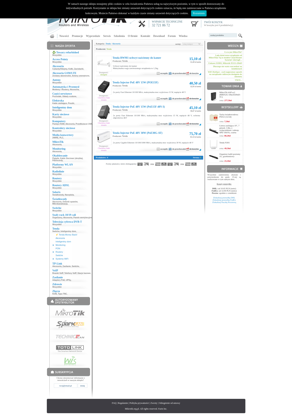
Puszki (71, 103)
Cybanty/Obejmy (59, 69)
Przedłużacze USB (84, 124)
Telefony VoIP (70, 273)
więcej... (238, 80)
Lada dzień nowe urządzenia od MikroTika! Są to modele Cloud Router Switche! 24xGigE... (225, 57)
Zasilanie (66, 266)
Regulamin (123, 403)
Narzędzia (69, 195)
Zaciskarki (79, 69)
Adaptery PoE (58, 280)
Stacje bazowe (83, 273)
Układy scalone (69, 96)
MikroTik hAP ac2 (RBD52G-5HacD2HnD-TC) (230, 94)
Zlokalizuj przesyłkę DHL (224, 197)
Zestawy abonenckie (61, 76)
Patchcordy (57, 160)
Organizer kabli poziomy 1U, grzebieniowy (229, 155)
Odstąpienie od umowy (169, 403)
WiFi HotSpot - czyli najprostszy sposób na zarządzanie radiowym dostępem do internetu (225, 74)
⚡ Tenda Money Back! (66, 235)
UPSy (68, 280)
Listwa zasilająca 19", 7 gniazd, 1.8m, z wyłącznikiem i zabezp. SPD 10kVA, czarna (229, 129)
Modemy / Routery (60, 89)
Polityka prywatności (139, 403)
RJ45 (54, 294)
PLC (61, 138)
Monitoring (60, 245)
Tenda (108, 44)
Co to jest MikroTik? (233, 52)
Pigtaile (55, 158)
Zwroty (154, 403)
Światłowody (58, 195)
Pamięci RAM (58, 124)
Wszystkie (57, 55)
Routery (59, 252)
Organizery (57, 218)
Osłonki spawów (69, 202)
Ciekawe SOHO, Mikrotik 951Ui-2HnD (225, 63)
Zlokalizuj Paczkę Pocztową (224, 202)
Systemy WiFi (62, 259)
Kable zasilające (59, 103)
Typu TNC (62, 294)
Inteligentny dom (68, 231)
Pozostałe (56, 96)
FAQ (114, 403)
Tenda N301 (224, 142)
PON (58, 248)
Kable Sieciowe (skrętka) (71, 158)
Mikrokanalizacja (59, 204)
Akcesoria (74, 89)
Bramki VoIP (57, 273)
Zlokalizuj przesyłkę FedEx (224, 200)
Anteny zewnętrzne (80, 76)
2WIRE (55, 138)
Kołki (70, 69)
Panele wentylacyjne (82, 218)
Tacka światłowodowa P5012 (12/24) (228, 115)
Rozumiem (199, 13)
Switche (56, 231)
